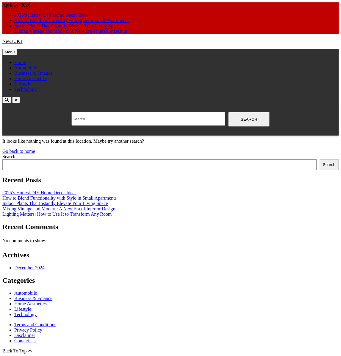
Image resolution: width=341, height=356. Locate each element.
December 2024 (29, 267)
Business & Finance (33, 73)
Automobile (25, 67)
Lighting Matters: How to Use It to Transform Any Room (57, 214)
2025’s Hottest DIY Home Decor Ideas (51, 15)
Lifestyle (22, 83)
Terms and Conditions (35, 324)
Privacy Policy (28, 329)
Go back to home (18, 151)
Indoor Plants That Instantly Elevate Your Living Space (67, 25)
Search (8, 156)
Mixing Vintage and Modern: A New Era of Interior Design (70, 31)
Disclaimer (24, 335)
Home (20, 62)
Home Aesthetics (30, 78)
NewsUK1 (12, 41)
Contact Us (25, 340)
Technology (25, 89)
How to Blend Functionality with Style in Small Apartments (71, 20)
